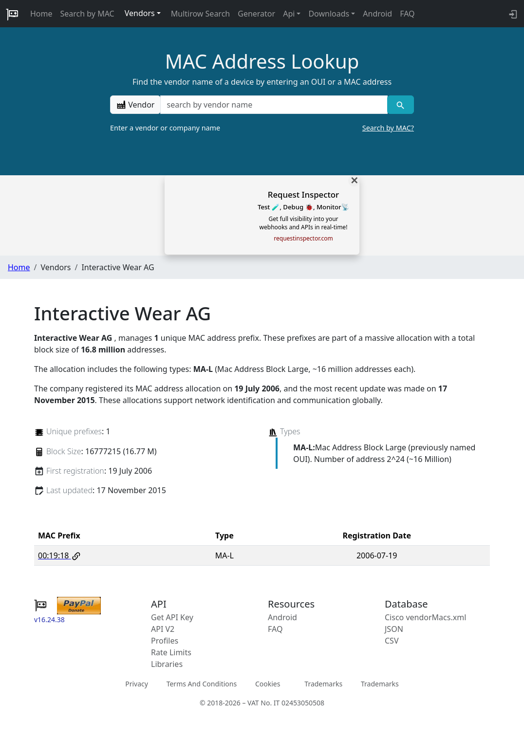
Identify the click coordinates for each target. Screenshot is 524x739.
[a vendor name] (273, 104)
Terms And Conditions (202, 683)
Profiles (164, 640)
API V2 (162, 629)
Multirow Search (200, 13)
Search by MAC (87, 13)
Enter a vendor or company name (262, 128)
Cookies (267, 683)
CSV (392, 640)
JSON (394, 629)
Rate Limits (171, 652)
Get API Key (172, 617)
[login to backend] (512, 13)
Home (41, 13)
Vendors (140, 13)
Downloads (328, 13)
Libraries (167, 664)
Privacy (136, 683)
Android (377, 13)
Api (289, 13)
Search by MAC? (388, 127)
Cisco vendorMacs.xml (425, 617)
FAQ (407, 13)
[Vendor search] (400, 104)
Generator (256, 13)
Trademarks (323, 683)
